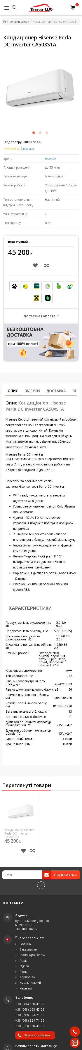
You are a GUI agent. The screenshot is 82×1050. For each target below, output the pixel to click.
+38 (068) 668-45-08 (29, 1009)
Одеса (24, 966)
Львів (23, 960)
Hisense (50, 158)
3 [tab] (46, 132)
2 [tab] (40, 132)
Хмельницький (30, 982)
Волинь (25, 943)
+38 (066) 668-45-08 (29, 1004)
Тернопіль (27, 977)
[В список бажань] (23, 851)
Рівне (23, 971)
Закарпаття (28, 949)
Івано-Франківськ (32, 954)
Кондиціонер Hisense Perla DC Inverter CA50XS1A (19, 833)
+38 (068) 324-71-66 (29, 1020)
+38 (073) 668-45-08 (29, 1026)
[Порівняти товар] (32, 851)
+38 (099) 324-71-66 (29, 1015)
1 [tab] (33, 132)
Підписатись (65, 875)
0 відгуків (27, 148)
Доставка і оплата (39, 316)
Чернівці (25, 988)
